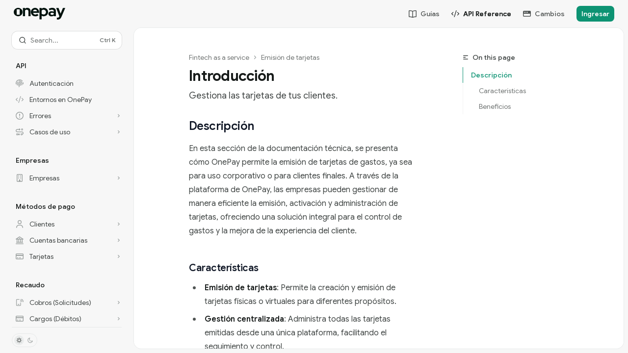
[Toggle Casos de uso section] (67, 132)
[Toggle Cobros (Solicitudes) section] (67, 302)
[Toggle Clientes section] (67, 224)
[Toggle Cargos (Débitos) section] (67, 319)
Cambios (544, 13)
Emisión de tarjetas (290, 57)
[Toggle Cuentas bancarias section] (67, 240)
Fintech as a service (219, 57)
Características (502, 90)
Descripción (491, 75)
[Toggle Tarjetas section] (67, 256)
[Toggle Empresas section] (67, 178)
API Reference (481, 13)
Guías (424, 13)
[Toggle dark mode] (24, 340)
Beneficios (495, 106)
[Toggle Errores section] (67, 116)
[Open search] (67, 40)
